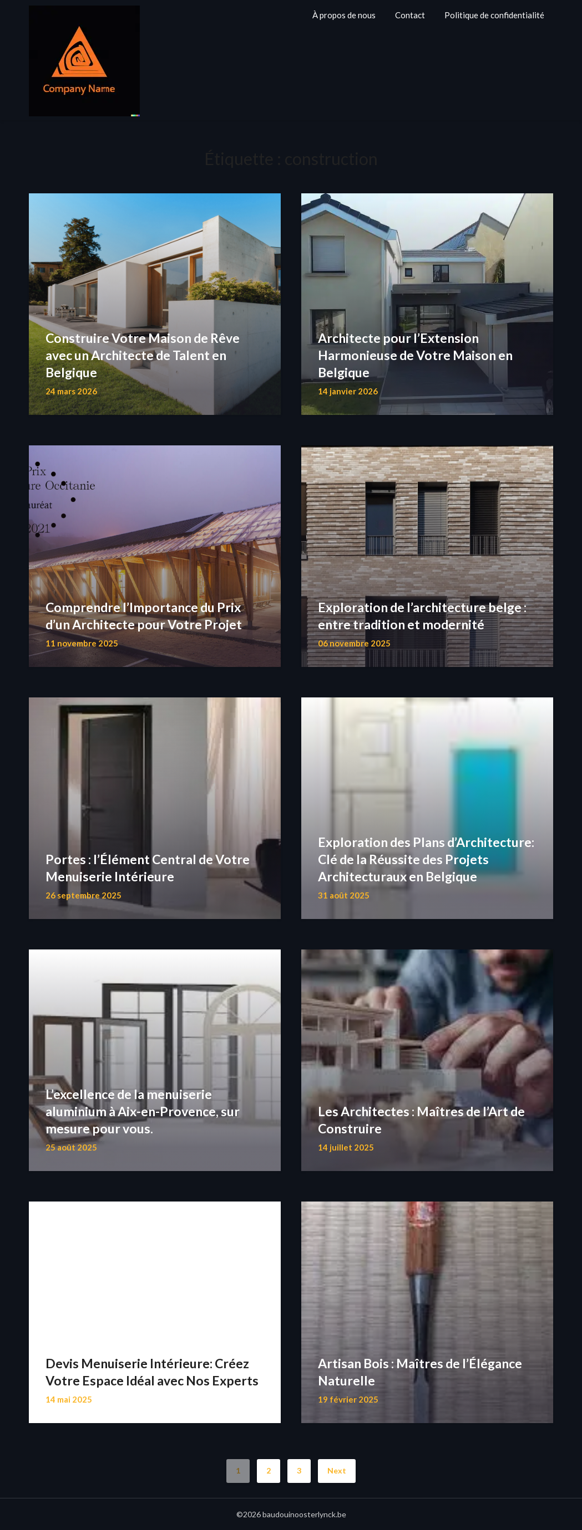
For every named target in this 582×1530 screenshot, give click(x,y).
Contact (410, 15)
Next (336, 1470)
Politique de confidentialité (494, 15)
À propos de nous (344, 15)
